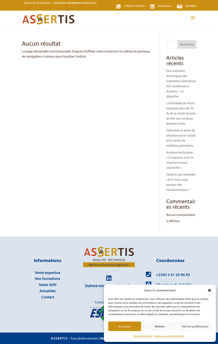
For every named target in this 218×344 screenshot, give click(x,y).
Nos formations (47, 278)
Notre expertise (47, 272)
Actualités (47, 290)
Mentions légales (142, 336)
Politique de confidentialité (169, 336)
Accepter (125, 326)
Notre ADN (47, 284)
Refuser (160, 326)
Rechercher (187, 44)
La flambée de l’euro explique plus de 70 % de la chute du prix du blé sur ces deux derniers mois (181, 113)
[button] (209, 290)
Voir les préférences (195, 326)
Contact (47, 297)
